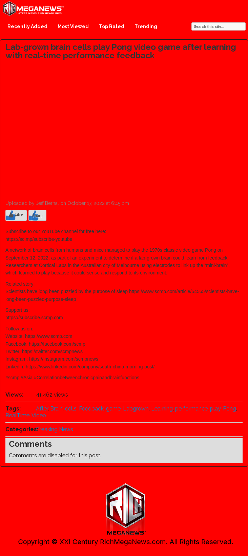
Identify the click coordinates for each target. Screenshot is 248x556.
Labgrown (136, 408)
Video (39, 415)
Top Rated (111, 26)
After (42, 408)
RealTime (17, 415)
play (215, 408)
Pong (229, 408)
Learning (162, 408)
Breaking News (54, 429)
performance (191, 408)
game (113, 408)
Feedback (91, 408)
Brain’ (56, 408)
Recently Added (27, 26)
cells (71, 408)
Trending (146, 26)
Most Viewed (73, 26)
